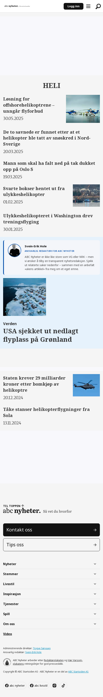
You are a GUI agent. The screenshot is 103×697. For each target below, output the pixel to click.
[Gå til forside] (17, 6)
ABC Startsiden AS (78, 671)
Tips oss (15, 544)
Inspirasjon (12, 594)
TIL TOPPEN (11, 506)
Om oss (9, 624)
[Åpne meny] (88, 6)
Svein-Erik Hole (33, 652)
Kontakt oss (19, 530)
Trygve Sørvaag (42, 648)
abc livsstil (40, 685)
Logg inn (74, 6)
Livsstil (8, 584)
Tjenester (11, 604)
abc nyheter (17, 685)
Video (7, 634)
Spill (6, 614)
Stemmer (10, 574)
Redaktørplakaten (54, 660)
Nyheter (9, 564)
